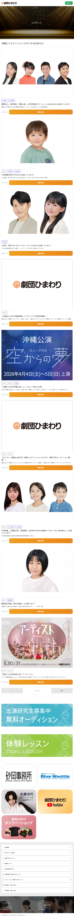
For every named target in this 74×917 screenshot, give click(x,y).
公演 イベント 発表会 (10, 852)
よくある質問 (41, 901)
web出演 (12, 100)
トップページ (6, 7)
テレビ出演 (10, 527)
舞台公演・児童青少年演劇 (44, 905)
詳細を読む (40, 112)
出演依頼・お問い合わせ (10, 890)
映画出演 (10, 600)
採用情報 (40, 907)
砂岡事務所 (13, 874)
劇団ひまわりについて (10, 858)
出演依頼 (40, 903)
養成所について (14, 7)
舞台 (17, 383)
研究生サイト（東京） (7, 907)
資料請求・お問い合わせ (10, 885)
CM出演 (4, 100)
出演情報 (7, 847)
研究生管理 (40, 909)
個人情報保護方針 (6, 903)
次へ (62, 691)
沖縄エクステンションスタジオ (26, 7)
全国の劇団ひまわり (9, 869)
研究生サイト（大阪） (7, 909)
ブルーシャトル (14, 879)
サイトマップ (5, 901)
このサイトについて (7, 905)
